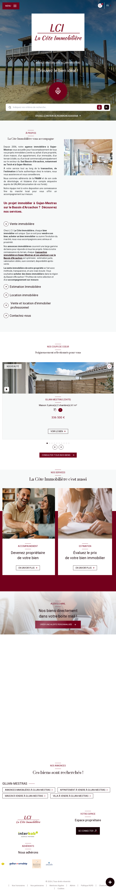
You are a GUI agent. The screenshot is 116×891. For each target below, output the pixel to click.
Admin (72, 886)
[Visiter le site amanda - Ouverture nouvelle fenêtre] (49, 864)
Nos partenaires (37, 886)
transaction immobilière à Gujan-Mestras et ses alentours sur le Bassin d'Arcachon (30, 255)
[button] (61, 447)
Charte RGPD (104, 886)
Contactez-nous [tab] (20, 315)
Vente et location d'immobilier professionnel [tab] (31, 305)
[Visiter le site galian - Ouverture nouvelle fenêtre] (18, 863)
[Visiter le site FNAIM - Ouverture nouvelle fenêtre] (3, 864)
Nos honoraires (18, 886)
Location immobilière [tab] (24, 295)
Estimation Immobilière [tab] (25, 287)
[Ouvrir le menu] (10, 5)
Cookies (61, 889)
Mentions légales (57, 886)
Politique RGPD (87, 886)
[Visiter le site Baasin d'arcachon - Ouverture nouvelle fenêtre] (36, 863)
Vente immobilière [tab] (22, 224)
